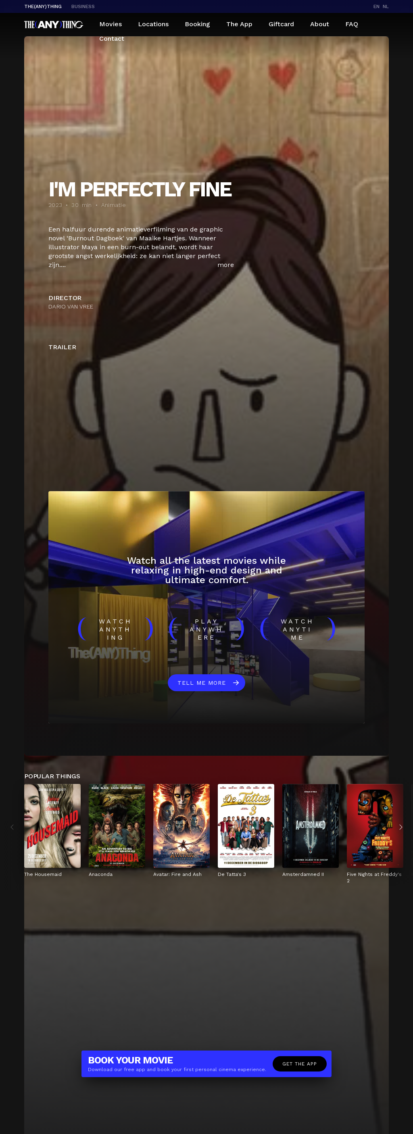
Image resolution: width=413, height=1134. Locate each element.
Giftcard (281, 24)
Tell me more (201, 683)
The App (239, 24)
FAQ (351, 24)
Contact (111, 38)
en (376, 6)
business (83, 6)
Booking (197, 24)
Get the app (299, 1064)
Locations (153, 24)
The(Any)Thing (43, 6)
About (319, 24)
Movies (110, 24)
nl (386, 6)
